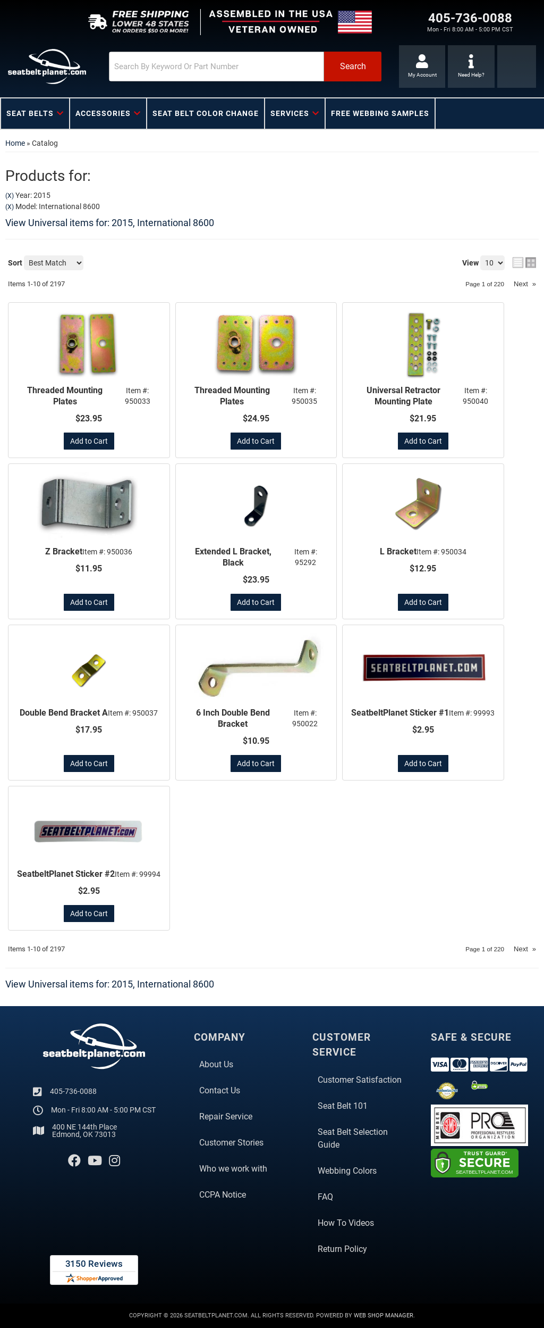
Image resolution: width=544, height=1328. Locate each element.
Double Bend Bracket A (64, 713)
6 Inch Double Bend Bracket (233, 718)
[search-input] (216, 66)
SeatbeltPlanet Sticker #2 (66, 874)
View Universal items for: (109, 222)
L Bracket (398, 551)
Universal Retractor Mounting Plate (403, 395)
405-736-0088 (73, 1091)
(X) (9, 196)
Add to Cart (89, 441)
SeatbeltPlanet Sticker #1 (400, 713)
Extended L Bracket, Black (233, 557)
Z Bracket (63, 551)
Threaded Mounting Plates (65, 395)
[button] (245, 66)
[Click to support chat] (471, 66)
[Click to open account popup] (422, 66)
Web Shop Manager (383, 1315)
